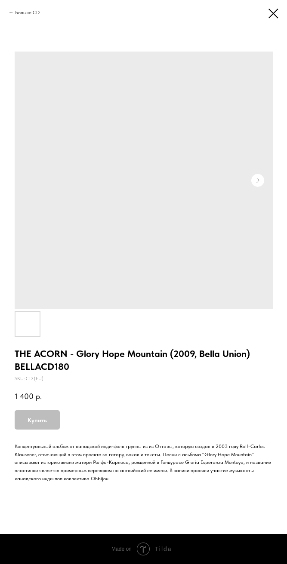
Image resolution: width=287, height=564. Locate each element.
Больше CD (27, 12)
